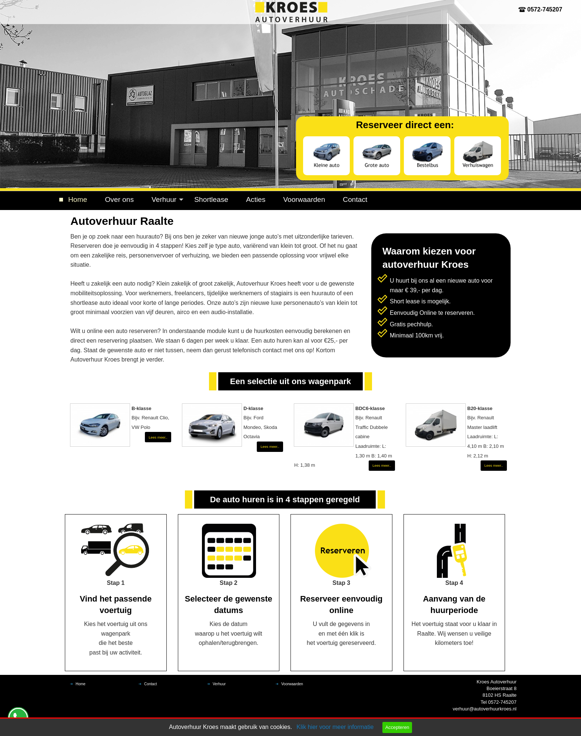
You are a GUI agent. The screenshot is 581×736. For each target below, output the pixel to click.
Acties (255, 199)
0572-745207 (544, 9)
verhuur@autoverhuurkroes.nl (485, 709)
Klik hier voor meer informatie (335, 727)
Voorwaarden (304, 199)
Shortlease (211, 199)
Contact (355, 199)
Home (77, 199)
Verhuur (164, 199)
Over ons (119, 199)
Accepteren (397, 727)
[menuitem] (77, 200)
